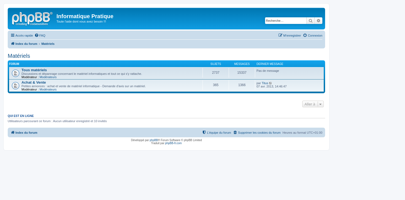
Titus (265, 83)
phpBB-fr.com (173, 143)
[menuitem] (39, 35)
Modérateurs (47, 77)
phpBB (154, 140)
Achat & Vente (33, 82)
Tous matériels (34, 70)
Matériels (19, 56)
